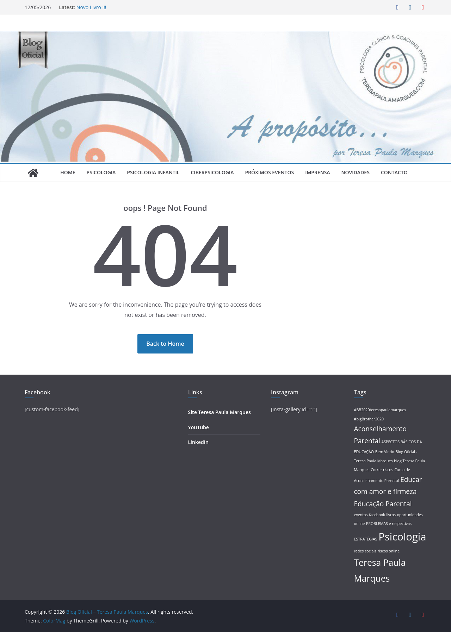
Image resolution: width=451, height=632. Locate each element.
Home (67, 172)
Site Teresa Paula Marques (219, 412)
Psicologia (101, 172)
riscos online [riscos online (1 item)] (389, 551)
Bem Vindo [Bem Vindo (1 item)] (384, 451)
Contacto (394, 172)
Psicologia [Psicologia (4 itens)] (402, 537)
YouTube (198, 427)
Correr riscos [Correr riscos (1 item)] (382, 469)
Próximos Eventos (269, 172)
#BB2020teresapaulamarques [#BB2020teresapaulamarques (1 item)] (380, 409)
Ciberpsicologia (212, 172)
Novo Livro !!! (91, 7)
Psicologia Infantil (153, 172)
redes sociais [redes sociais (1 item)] (365, 551)
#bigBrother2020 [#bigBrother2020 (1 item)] (369, 419)
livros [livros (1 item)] (391, 514)
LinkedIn (198, 442)
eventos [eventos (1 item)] (361, 514)
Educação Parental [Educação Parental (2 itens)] (383, 503)
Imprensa (317, 172)
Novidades (355, 172)
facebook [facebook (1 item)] (377, 514)
